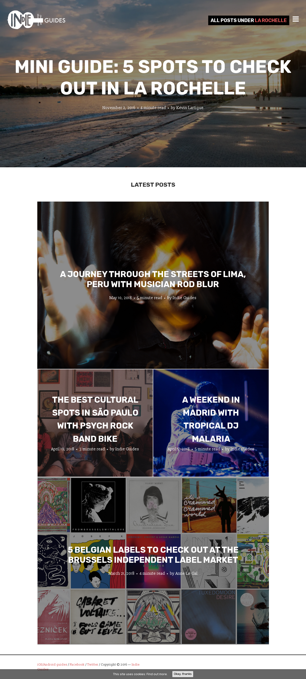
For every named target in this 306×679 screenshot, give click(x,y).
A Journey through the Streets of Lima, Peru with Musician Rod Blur (153, 279)
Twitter (92, 665)
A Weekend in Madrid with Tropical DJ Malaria (211, 419)
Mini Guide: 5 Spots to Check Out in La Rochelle (153, 77)
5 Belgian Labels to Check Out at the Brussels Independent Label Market (153, 555)
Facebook (77, 665)
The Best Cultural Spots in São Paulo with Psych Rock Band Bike (95, 419)
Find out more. (157, 674)
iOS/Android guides (52, 665)
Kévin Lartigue (190, 107)
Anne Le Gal (186, 573)
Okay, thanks (183, 674)
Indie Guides (185, 297)
